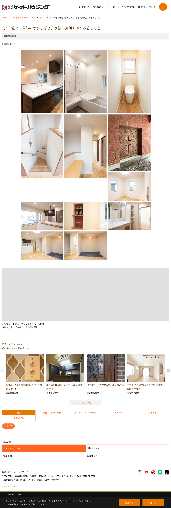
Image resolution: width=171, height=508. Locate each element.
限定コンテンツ (147, 6)
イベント (112, 6)
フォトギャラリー (11, 448)
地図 (52, 476)
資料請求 (98, 6)
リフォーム (119, 412)
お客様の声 (92, 456)
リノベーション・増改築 (85, 412)
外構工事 (152, 412)
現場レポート (93, 448)
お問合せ (84, 6)
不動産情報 (128, 6)
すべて (10, 426)
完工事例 (7, 456)
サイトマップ (9, 487)
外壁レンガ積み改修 (52, 412)
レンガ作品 (19, 418)
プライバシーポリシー (67, 501)
